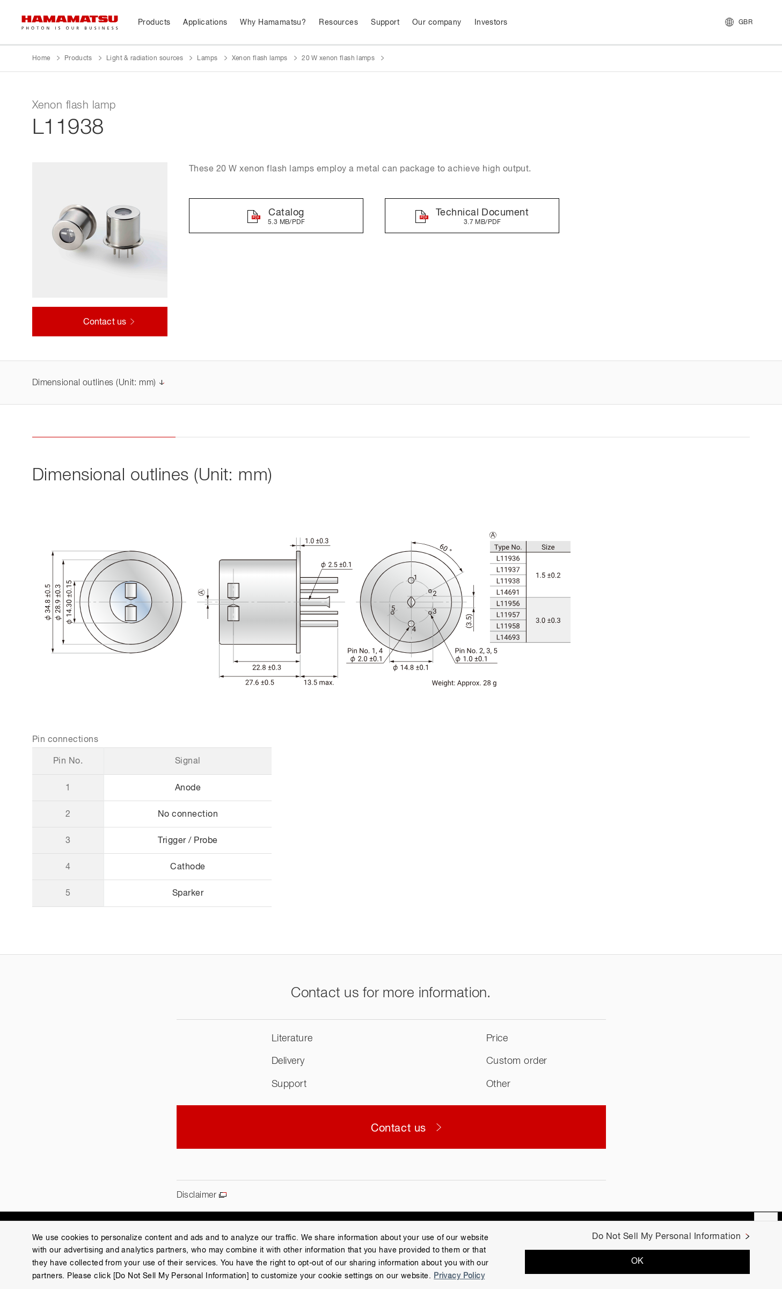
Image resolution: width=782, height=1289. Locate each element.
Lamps (207, 58)
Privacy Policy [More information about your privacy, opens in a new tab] (459, 1276)
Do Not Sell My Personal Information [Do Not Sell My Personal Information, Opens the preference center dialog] (666, 1237)
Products (78, 58)
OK (637, 1261)
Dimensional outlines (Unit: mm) (94, 383)
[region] (391, 1255)
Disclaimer (197, 1195)
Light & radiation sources (144, 58)
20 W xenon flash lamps (338, 58)
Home (41, 58)
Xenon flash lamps (260, 58)
